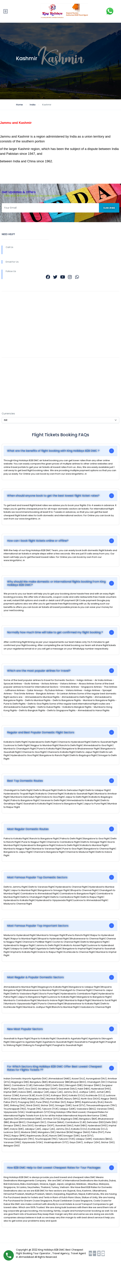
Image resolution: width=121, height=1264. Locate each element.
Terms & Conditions (14, 371)
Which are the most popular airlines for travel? (38, 671)
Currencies (8, 413)
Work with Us (10, 318)
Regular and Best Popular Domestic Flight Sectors (40, 732)
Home (19, 104)
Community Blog (12, 305)
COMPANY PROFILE (13, 352)
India (32, 104)
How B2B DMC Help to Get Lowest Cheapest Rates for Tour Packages (53, 1168)
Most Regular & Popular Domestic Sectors (35, 977)
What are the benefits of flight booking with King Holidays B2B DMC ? (53, 451)
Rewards (7, 312)
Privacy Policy (10, 391)
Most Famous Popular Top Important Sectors (37, 926)
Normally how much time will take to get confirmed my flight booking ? (55, 632)
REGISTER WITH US (13, 345)
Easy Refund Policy (13, 365)
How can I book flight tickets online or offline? (37, 541)
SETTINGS (7, 406)
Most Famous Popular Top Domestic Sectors (37, 877)
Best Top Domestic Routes (25, 781)
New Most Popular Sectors (25, 1029)
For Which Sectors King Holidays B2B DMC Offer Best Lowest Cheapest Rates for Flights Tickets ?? (54, 1068)
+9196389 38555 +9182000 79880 (62, 252)
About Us (7, 298)
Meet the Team (11, 330)
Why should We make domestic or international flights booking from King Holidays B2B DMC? (56, 583)
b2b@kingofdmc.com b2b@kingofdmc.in (61, 327)
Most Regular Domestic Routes (28, 829)
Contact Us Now (12, 378)
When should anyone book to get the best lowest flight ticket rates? (53, 496)
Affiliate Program (12, 385)
